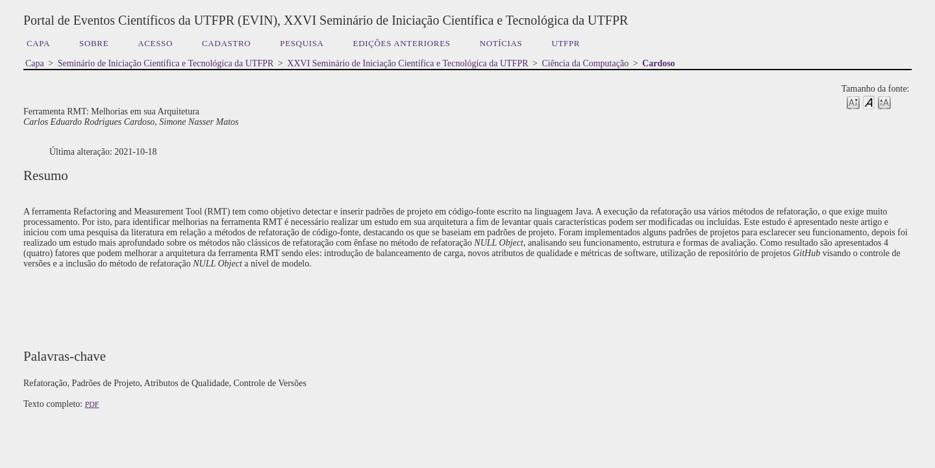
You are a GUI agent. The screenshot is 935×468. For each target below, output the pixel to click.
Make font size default (868, 101)
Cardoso (658, 63)
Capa (38, 43)
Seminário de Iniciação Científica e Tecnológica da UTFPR (166, 63)
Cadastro (226, 43)
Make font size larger (884, 101)
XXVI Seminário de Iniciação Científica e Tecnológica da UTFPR (407, 63)
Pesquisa (301, 43)
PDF (92, 404)
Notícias (501, 43)
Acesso (155, 43)
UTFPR (565, 43)
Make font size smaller (853, 101)
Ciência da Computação (585, 63)
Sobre (93, 43)
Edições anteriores (402, 43)
